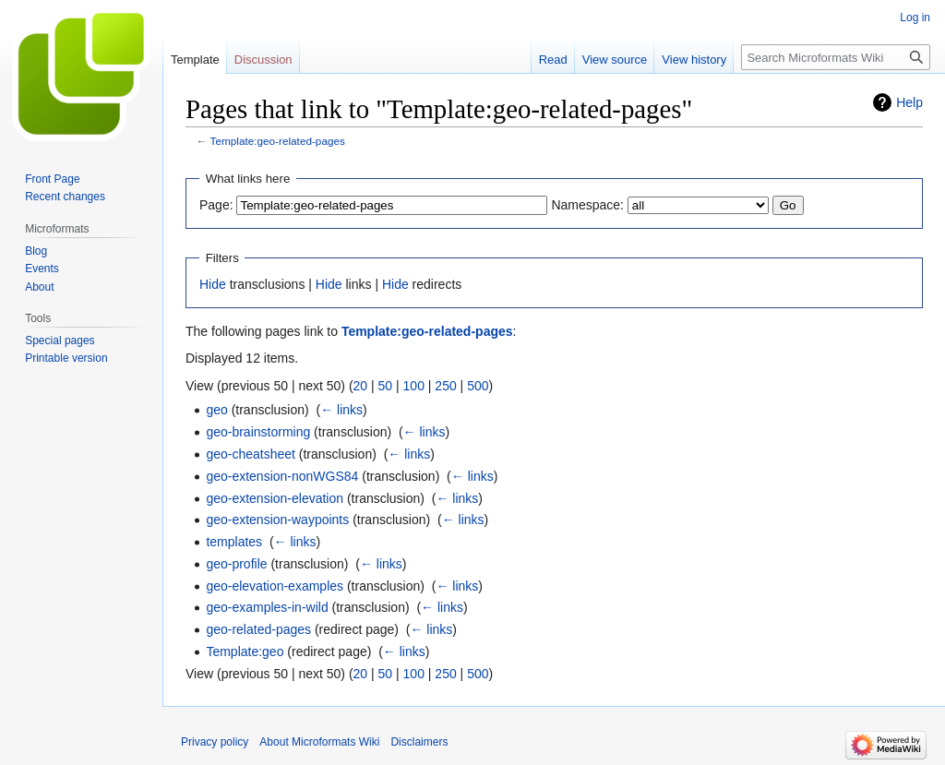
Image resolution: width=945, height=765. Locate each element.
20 (360, 385)
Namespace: (587, 204)
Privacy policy (214, 741)
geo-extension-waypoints (277, 519)
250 (445, 385)
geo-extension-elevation (274, 498)
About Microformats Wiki (319, 741)
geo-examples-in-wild (267, 607)
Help (909, 102)
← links (341, 409)
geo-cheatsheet (250, 454)
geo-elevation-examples (274, 586)
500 (477, 385)
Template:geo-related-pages (277, 141)
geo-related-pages (258, 629)
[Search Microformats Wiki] (835, 57)
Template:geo (244, 651)
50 (385, 385)
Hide (212, 284)
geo (216, 409)
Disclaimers (419, 741)
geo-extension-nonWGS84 (282, 476)
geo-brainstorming (258, 431)
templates (234, 541)
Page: (216, 204)
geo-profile (236, 563)
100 (414, 385)
